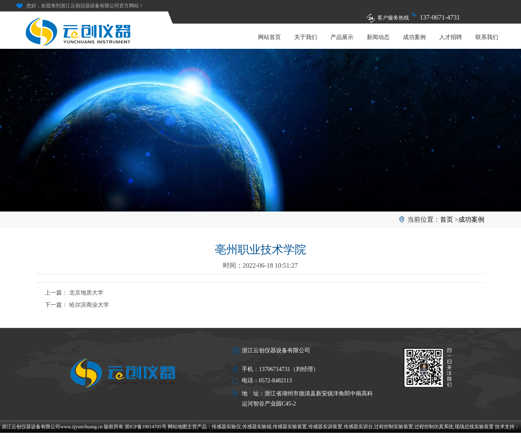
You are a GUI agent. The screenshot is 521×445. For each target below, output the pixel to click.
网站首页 (269, 37)
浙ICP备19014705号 (145, 427)
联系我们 (486, 37)
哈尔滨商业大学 (89, 305)
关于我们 (305, 37)
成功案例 (414, 37)
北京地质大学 (86, 293)
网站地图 (177, 427)
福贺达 (260, 439)
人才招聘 (450, 37)
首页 (446, 219)
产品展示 (342, 37)
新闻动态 (378, 37)
